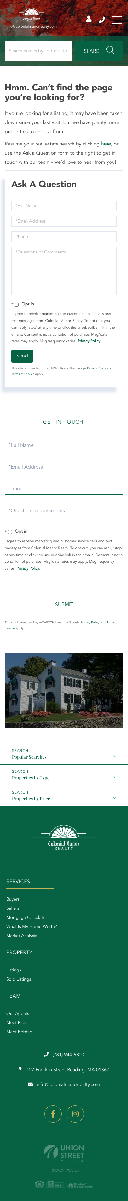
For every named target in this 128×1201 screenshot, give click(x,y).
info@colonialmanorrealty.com (64, 1084)
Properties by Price (31, 798)
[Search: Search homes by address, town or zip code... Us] (38, 51)
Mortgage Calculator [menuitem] (26, 918)
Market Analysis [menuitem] (21, 936)
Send (22, 356)
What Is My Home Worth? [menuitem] (31, 927)
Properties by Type (30, 778)
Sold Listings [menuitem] (18, 979)
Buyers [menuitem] (13, 899)
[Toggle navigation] (117, 20)
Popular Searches (29, 757)
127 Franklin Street (64, 1070)
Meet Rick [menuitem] (16, 1023)
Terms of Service (22, 374)
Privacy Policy (89, 341)
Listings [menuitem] (13, 970)
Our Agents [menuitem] (17, 1014)
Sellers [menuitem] (12, 909)
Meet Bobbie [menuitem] (19, 1032)
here (106, 144)
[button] (99, 51)
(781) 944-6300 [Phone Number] (102, 20)
